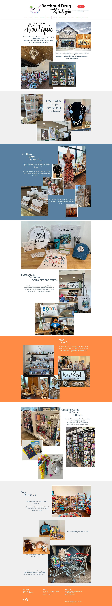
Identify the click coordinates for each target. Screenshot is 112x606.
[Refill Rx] (81, 6)
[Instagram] (26, 599)
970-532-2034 (70, 592)
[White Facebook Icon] (23, 599)
